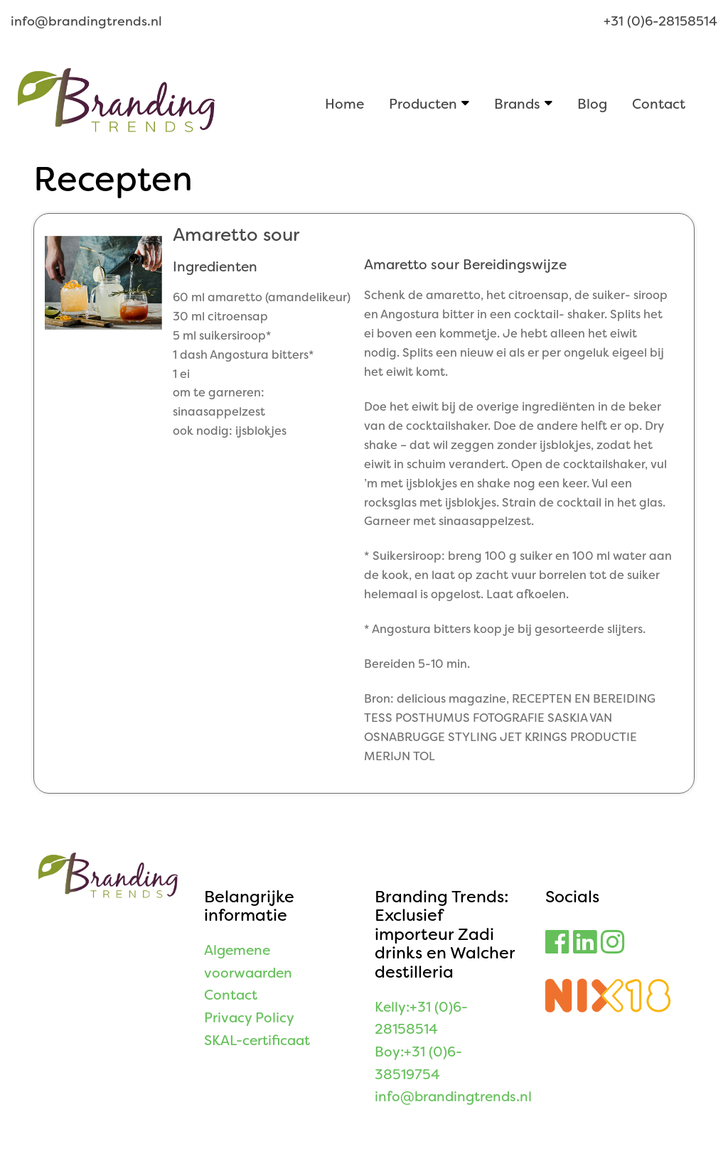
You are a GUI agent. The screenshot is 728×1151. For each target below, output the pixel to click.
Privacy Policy (249, 1018)
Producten (423, 103)
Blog (592, 103)
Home (344, 103)
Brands (517, 103)
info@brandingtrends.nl (86, 21)
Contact (658, 103)
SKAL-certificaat (257, 1040)
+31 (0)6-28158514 (660, 21)
